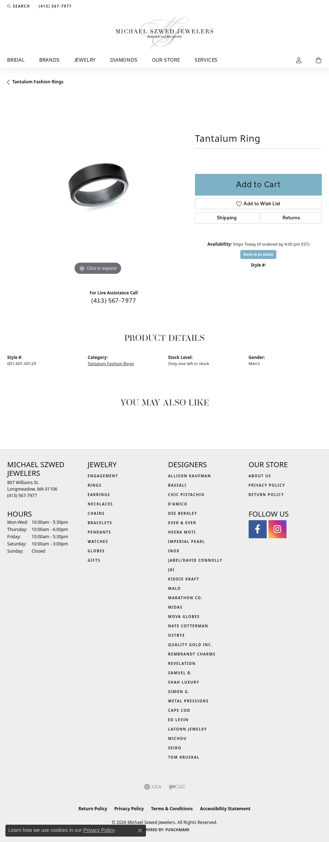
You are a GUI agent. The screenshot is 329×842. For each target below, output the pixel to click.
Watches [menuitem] (98, 541)
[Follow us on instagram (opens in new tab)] (277, 529)
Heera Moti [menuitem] (182, 532)
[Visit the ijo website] (177, 786)
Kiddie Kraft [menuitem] (184, 579)
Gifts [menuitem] (94, 560)
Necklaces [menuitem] (100, 503)
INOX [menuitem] (174, 550)
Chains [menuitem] (96, 513)
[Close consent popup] (140, 830)
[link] (54, 6)
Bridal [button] (16, 59)
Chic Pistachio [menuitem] (186, 494)
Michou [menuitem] (177, 738)
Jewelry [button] (85, 59)
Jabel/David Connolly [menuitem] (195, 560)
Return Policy (266, 494)
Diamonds (123, 59)
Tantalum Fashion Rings (37, 82)
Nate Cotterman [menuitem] (188, 625)
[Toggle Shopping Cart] (318, 60)
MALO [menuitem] (174, 588)
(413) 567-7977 (113, 300)
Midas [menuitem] (175, 607)
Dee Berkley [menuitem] (182, 513)
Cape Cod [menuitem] (179, 710)
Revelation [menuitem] (182, 663)
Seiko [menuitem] (175, 747)
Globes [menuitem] (96, 550)
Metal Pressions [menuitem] (188, 700)
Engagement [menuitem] (103, 475)
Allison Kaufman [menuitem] (189, 475)
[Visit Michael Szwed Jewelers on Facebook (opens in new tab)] (258, 529)
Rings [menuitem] (95, 485)
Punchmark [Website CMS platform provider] (177, 829)
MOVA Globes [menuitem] (184, 616)
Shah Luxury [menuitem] (184, 682)
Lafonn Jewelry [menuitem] (187, 729)
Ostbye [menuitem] (176, 635)
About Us (260, 475)
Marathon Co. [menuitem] (185, 597)
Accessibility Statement (225, 809)
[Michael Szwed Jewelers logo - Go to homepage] (164, 32)
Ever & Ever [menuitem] (182, 522)
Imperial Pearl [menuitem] (186, 541)
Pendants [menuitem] (99, 532)
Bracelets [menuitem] (100, 522)
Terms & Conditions (172, 809)
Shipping (227, 217)
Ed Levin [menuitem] (178, 719)
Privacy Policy (267, 485)
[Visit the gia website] (152, 786)
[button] (18, 6)
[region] (97, 186)
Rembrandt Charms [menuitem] (192, 654)
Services (206, 59)
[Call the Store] (22, 495)
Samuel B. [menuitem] (180, 672)
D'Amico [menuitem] (178, 503)
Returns (291, 217)
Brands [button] (49, 59)
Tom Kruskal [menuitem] (184, 757)
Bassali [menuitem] (177, 485)
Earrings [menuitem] (99, 494)
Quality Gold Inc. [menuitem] (190, 644)
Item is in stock (258, 254)
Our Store (166, 59)
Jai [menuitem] (171, 569)
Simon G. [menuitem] (179, 691)
